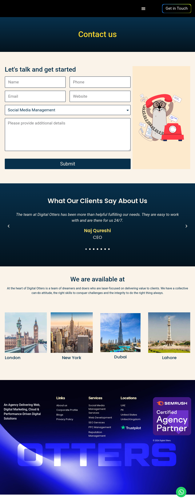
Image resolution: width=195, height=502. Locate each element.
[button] (143, 8)
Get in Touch (177, 8)
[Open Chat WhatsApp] (181, 492)
